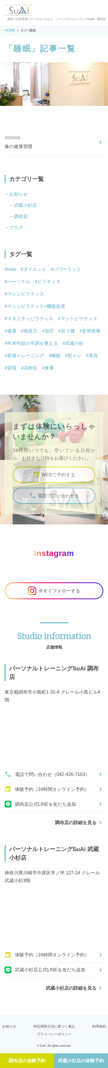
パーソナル (18, 281)
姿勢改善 (91, 330)
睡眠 (55, 355)
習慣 (11, 367)
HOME (10, 30)
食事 (49, 367)
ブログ (16, 227)
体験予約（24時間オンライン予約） (47, 789)
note (11, 269)
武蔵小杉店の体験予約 (81, 1060)
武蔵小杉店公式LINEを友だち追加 (45, 969)
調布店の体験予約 (27, 1060)
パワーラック (67, 269)
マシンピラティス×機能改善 (36, 306)
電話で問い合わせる (54, 502)
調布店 (21, 216)
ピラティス (48, 281)
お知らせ (18, 194)
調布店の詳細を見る (75, 822)
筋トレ (75, 355)
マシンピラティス (25, 293)
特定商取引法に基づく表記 (54, 1026)
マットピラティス (78, 318)
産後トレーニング (25, 355)
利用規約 (99, 1026)
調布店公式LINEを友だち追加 (40, 804)
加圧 (49, 330)
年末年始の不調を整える (32, 343)
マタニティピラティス (30, 318)
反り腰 (68, 330)
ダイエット (34, 269)
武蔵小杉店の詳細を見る (71, 988)
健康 (11, 330)
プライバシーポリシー (54, 1034)
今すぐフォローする (54, 591)
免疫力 (30, 330)
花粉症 (30, 367)
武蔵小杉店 (25, 205)
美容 (93, 355)
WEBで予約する (54, 481)
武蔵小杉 (74, 343)
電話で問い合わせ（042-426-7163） (47, 774)
